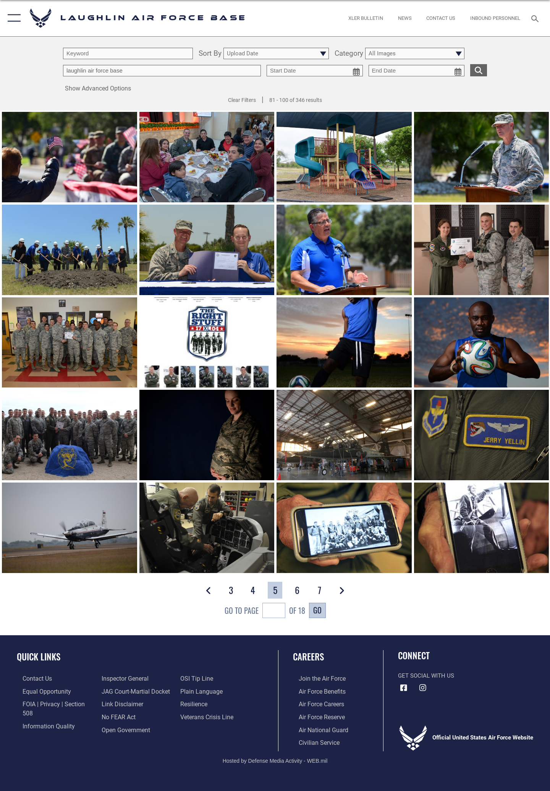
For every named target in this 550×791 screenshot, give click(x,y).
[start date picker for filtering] (315, 70)
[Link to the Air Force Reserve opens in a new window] (315, 716)
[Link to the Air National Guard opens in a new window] (316, 728)
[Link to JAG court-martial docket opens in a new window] (132, 678)
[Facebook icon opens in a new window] (403, 688)
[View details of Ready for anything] (481, 342)
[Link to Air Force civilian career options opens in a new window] (312, 741)
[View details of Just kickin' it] (344, 342)
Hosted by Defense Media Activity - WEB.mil (275, 759)
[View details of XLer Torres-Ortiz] (69, 435)
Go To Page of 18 (265, 611)
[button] (12, 18)
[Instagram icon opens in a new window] (423, 688)
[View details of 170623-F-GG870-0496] (344, 250)
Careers (308, 656)
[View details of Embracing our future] (207, 435)
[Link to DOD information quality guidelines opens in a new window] (41, 716)
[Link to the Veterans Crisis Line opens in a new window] (208, 703)
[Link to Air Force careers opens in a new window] (315, 703)
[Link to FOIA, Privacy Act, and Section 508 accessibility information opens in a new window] (52, 703)
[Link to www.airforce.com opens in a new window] (315, 678)
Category (349, 54)
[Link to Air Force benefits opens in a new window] (315, 691)
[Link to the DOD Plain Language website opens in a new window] (201, 678)
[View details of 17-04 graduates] (207, 342)
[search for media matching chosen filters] (478, 70)
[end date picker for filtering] (417, 70)
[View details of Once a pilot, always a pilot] (481, 435)
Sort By (210, 54)
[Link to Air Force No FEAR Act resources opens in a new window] (116, 703)
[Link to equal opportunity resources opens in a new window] (39, 691)
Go (317, 610)
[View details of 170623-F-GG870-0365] (207, 250)
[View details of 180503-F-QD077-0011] (344, 157)
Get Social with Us (426, 675)
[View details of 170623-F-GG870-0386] (69, 250)
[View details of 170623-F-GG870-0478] (481, 157)
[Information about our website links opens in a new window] (119, 691)
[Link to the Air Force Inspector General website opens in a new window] (39, 728)
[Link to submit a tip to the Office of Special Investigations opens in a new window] (115, 728)
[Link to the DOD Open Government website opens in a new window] (122, 716)
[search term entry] (128, 53)
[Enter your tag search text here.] (162, 70)
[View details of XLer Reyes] (69, 342)
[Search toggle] (536, 18)
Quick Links (38, 656)
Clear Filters (242, 100)
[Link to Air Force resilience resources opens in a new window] (195, 691)
